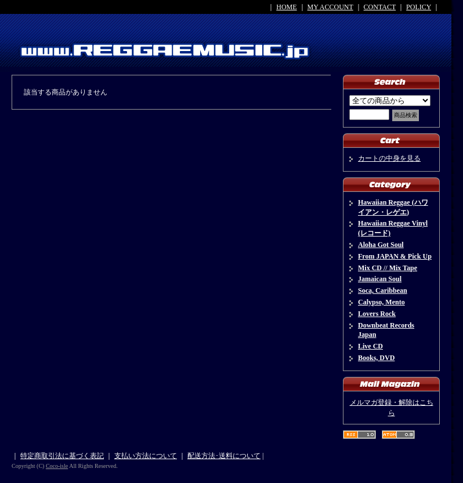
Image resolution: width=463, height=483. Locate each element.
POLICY (418, 7)
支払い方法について (145, 456)
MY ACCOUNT (330, 7)
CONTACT (380, 7)
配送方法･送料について (224, 456)
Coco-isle (57, 466)
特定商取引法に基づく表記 (62, 456)
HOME (286, 7)
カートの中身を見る (389, 158)
